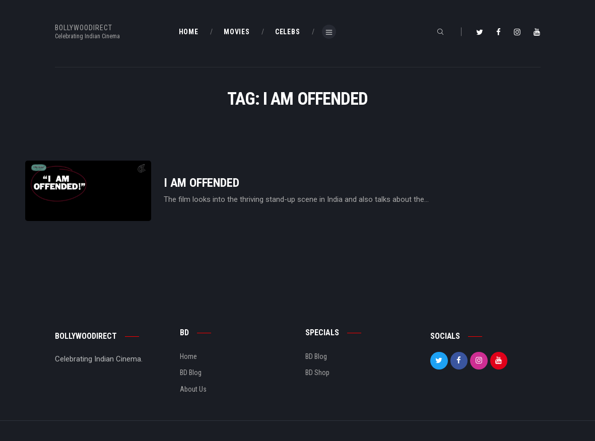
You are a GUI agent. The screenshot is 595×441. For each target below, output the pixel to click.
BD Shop (317, 373)
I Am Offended (201, 183)
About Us (193, 389)
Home (188, 356)
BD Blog (191, 373)
